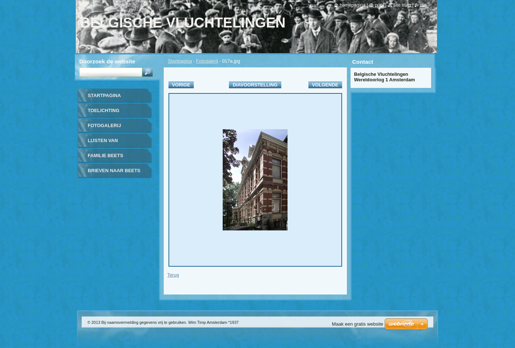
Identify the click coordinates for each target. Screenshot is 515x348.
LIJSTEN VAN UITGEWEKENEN (107, 143)
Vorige (181, 85)
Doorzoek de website (107, 61)
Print (379, 5)
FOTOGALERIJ (104, 125)
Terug (173, 275)
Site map (402, 5)
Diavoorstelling (255, 85)
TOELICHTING (104, 110)
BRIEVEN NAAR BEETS (114, 170)
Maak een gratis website (357, 324)
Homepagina (352, 5)
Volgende (325, 85)
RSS (423, 5)
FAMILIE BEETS (105, 155)
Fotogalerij (207, 61)
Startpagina (180, 61)
